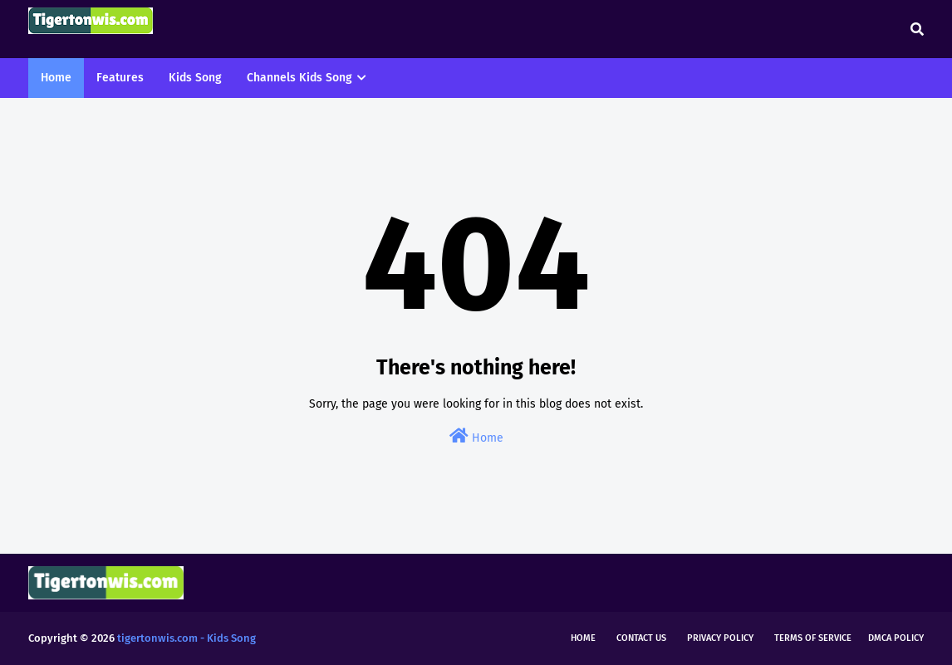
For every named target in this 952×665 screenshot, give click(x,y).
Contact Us (641, 638)
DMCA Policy (896, 638)
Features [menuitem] (120, 78)
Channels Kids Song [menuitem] (299, 78)
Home (476, 436)
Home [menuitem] (56, 78)
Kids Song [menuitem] (195, 78)
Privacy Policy (720, 638)
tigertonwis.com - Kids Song (186, 638)
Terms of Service (812, 638)
